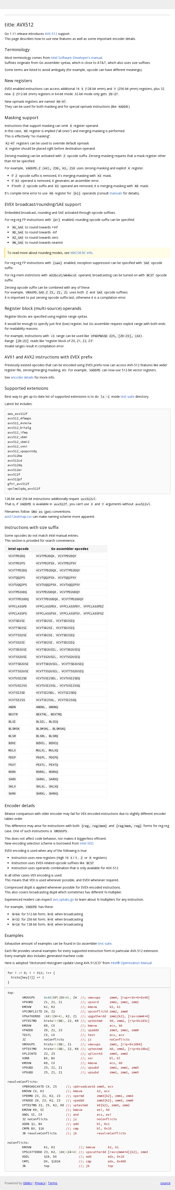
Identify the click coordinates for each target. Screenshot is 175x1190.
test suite (127, 396)
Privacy (40, 1183)
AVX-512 (51, 33)
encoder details (22, 377)
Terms (52, 1183)
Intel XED (86, 843)
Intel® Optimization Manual (131, 963)
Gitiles (27, 1183)
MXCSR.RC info (81, 253)
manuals (116, 193)
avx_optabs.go (63, 899)
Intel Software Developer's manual (76, 57)
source (165, 1183)
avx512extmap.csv (18, 516)
